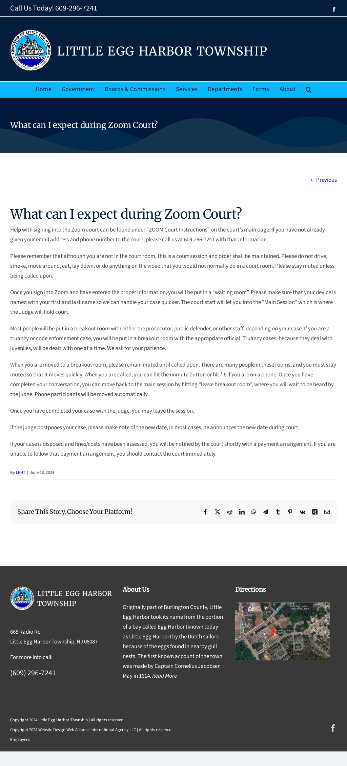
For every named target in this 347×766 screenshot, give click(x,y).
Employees (20, 740)
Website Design (51, 730)
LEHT (20, 472)
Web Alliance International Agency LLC (101, 730)
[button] (309, 89)
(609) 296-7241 (33, 672)
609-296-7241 (76, 8)
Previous (326, 180)
